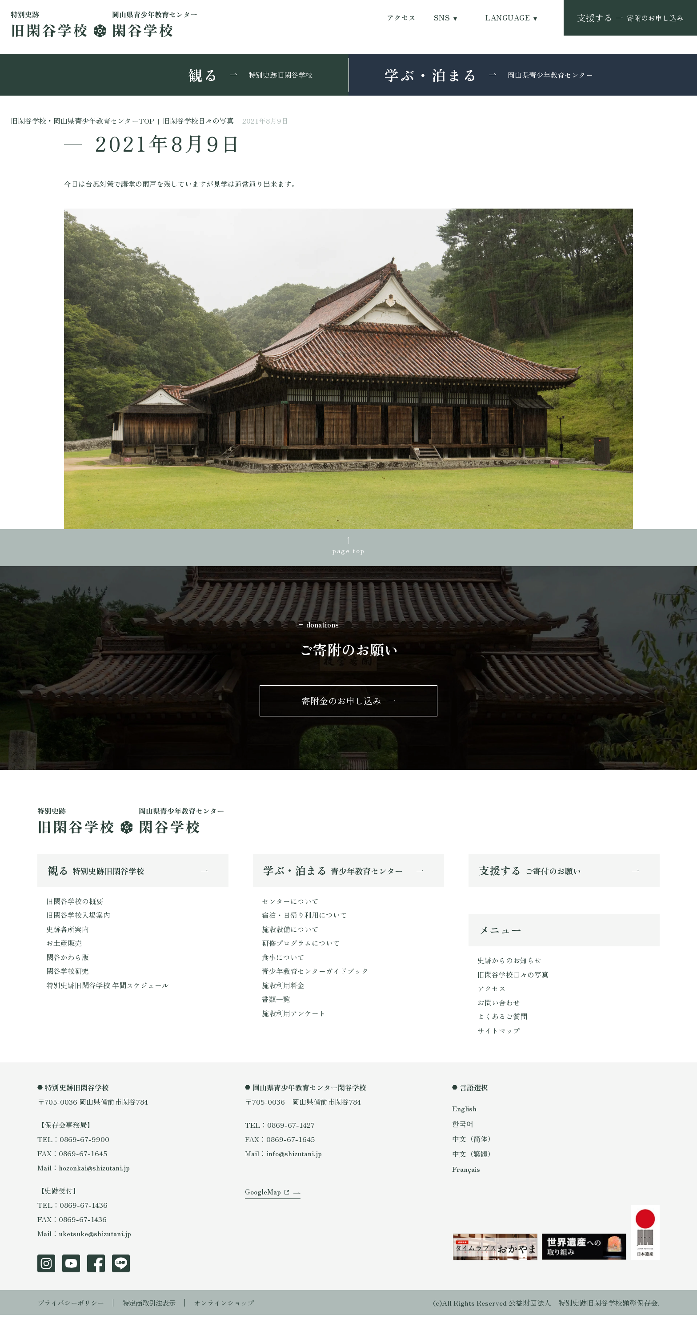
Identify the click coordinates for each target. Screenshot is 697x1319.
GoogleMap (263, 1198)
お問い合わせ (498, 1006)
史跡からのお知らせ (509, 963)
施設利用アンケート (294, 1017)
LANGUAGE (507, 17)
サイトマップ (498, 1034)
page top (348, 551)
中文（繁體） (473, 1156)
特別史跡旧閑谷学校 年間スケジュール (107, 988)
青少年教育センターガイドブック (315, 974)
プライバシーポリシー (72, 1306)
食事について (283, 960)
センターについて (290, 903)
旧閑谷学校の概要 (74, 903)
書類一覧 (276, 1002)
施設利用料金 (283, 988)
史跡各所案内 (67, 931)
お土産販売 (64, 946)
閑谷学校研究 (67, 974)
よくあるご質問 (502, 1020)
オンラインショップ (234, 1306)
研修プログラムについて (301, 946)
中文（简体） (473, 1141)
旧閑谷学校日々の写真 (513, 977)
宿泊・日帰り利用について (304, 917)
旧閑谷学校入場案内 (78, 917)
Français (466, 1171)
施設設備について (290, 931)
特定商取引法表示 (155, 1306)
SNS (442, 17)
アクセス (401, 17)
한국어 (462, 1127)
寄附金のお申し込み (341, 702)
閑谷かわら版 (67, 960)
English (464, 1112)
